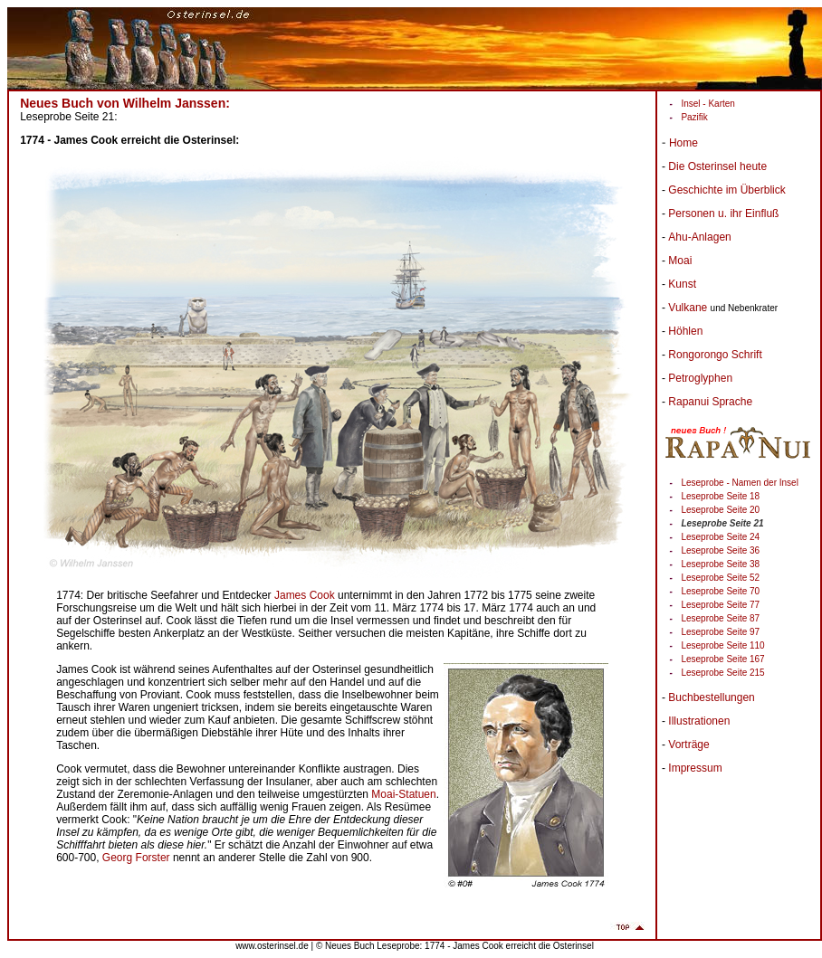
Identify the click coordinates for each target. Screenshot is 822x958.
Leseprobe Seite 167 (722, 659)
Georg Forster (136, 857)
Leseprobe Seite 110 (722, 645)
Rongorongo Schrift (714, 354)
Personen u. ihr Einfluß (723, 213)
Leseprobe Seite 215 (722, 673)
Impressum (695, 768)
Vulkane (687, 307)
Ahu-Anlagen (699, 237)
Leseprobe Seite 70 (720, 591)
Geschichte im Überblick (726, 190)
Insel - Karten (707, 104)
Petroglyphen (700, 378)
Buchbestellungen (711, 697)
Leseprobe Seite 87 (720, 618)
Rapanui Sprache (710, 401)
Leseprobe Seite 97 (720, 632)
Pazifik (694, 117)
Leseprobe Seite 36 (720, 550)
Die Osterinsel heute (717, 166)
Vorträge (688, 744)
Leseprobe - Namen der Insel (739, 483)
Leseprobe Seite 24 (720, 537)
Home (683, 143)
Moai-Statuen (403, 794)
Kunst (682, 284)
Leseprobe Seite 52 (720, 578)
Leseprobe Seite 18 (720, 496)
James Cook (304, 595)
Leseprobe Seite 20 (720, 510)
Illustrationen (699, 721)
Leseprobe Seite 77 (720, 605)
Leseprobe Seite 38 (720, 564)
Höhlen (685, 331)
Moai (680, 260)
